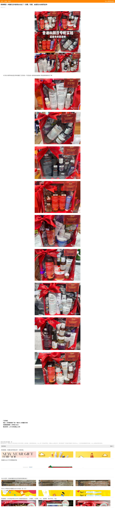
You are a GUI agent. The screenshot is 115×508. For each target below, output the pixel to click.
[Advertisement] (57, 436)
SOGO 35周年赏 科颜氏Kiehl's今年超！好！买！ (14, 488)
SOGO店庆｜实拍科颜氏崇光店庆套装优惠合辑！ (14, 478)
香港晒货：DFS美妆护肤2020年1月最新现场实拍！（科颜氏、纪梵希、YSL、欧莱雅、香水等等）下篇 (28, 498)
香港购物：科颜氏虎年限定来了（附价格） (12, 450)
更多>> (112, 446)
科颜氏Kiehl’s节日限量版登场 (9, 460)
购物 (6, 1)
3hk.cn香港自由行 (109, 1)
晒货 (9, 1)
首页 (2, 1)
